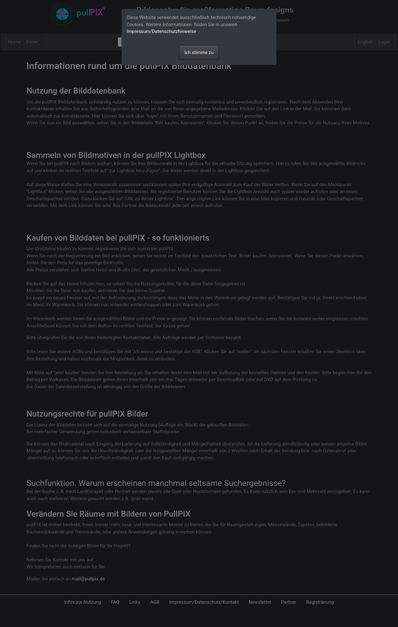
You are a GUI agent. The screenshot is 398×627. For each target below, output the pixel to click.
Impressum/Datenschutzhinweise (161, 31)
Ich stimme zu (199, 52)
